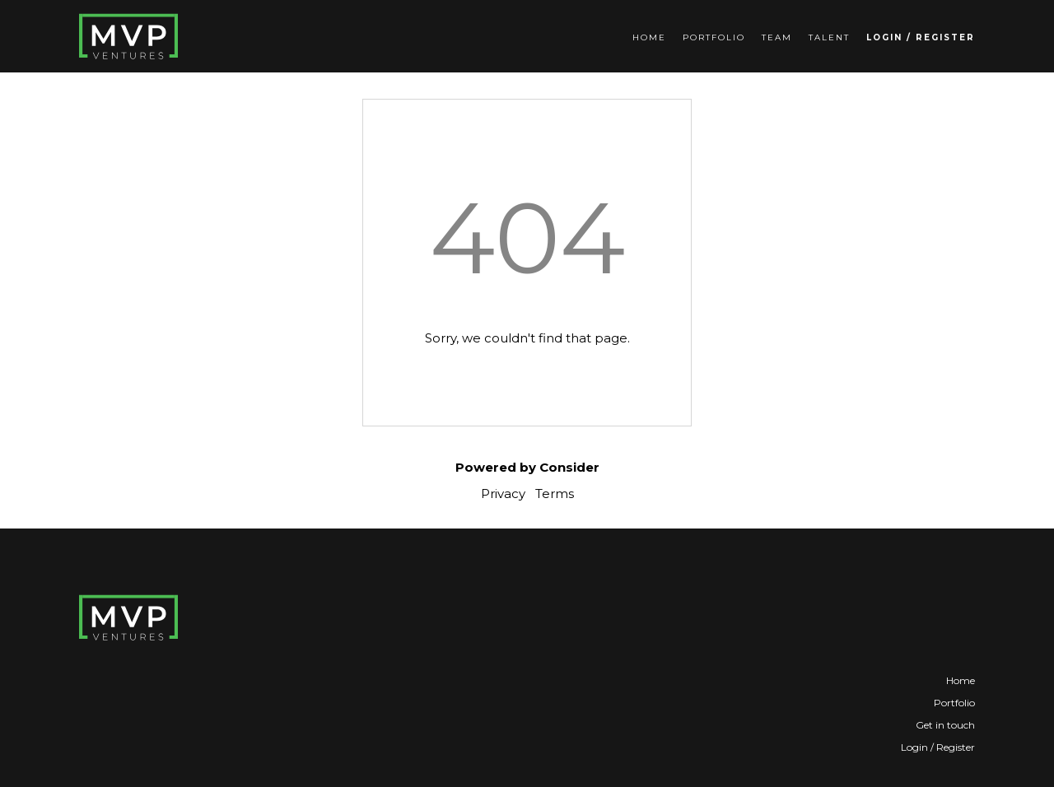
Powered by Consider (527, 467)
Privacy (503, 493)
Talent (829, 37)
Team (777, 37)
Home (649, 37)
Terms (554, 493)
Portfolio (714, 37)
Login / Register (920, 37)
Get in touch (945, 725)
